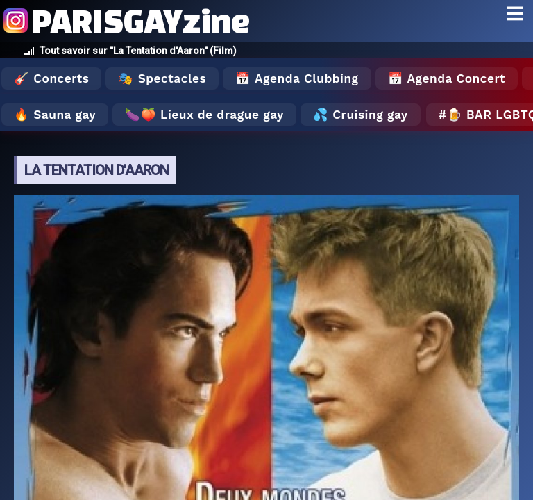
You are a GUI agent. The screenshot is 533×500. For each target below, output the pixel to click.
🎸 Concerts (51, 78)
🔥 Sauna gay (55, 115)
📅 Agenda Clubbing (296, 78)
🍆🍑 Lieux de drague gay (204, 115)
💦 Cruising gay (360, 115)
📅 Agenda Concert (446, 78)
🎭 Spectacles (162, 78)
